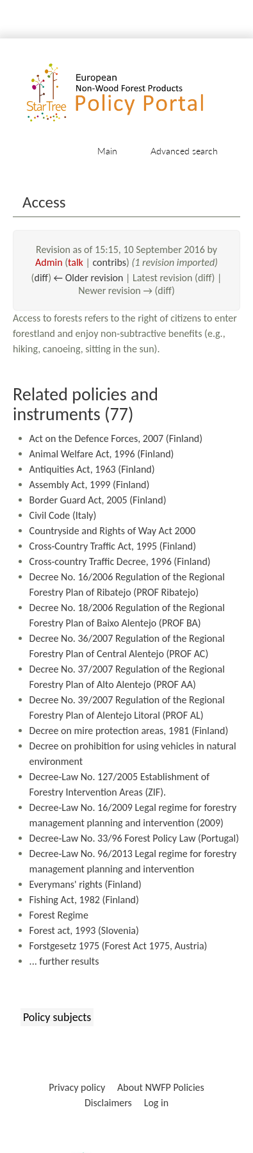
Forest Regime (58, 915)
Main (107, 150)
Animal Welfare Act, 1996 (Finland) (101, 454)
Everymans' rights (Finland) (85, 884)
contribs (109, 262)
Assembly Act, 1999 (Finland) (89, 484)
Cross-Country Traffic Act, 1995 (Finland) (112, 546)
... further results (64, 961)
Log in (156, 1103)
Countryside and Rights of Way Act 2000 (112, 531)
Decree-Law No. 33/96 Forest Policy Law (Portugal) (134, 838)
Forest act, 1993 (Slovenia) (84, 930)
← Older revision (89, 278)
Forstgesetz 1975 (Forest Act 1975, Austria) (118, 946)
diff (41, 278)
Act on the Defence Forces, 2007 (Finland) (116, 438)
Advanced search (184, 150)
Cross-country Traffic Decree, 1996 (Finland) (120, 561)
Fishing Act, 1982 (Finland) (84, 900)
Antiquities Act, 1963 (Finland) (92, 469)
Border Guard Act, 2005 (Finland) (98, 500)
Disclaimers (108, 1103)
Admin (49, 262)
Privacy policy (77, 1087)
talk (75, 262)
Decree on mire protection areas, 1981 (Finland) (129, 730)
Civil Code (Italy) (63, 515)
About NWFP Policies (160, 1087)
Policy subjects (57, 1017)
